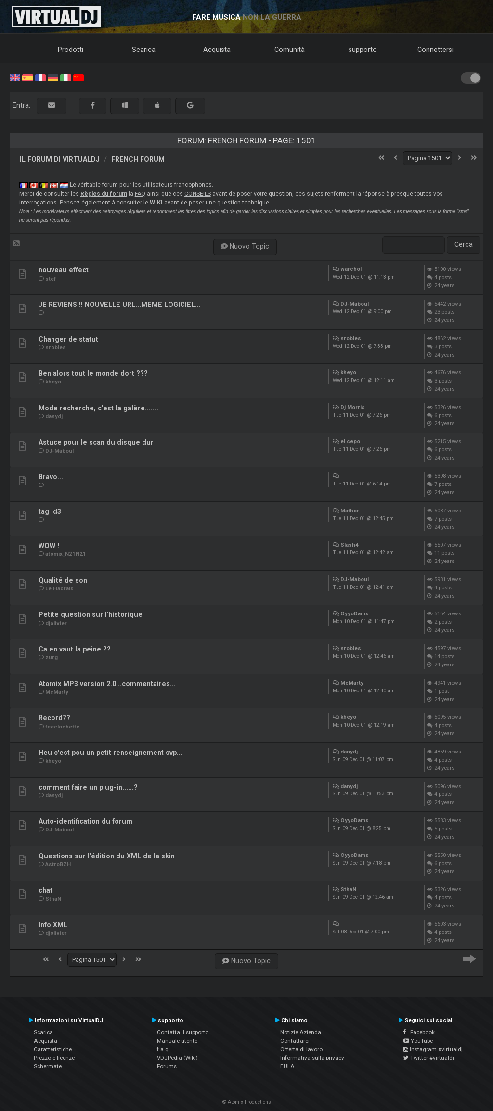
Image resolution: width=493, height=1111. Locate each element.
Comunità (289, 49)
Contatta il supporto (182, 1032)
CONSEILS (197, 194)
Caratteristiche (53, 1049)
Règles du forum (103, 194)
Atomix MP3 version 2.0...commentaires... (107, 684)
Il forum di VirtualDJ (60, 159)
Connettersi (435, 49)
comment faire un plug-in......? (88, 787)
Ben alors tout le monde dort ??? (93, 373)
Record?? (54, 718)
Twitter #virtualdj (428, 1057)
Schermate (48, 1066)
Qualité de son (63, 580)
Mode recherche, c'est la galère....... (98, 408)
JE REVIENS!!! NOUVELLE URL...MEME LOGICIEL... (120, 304)
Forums (167, 1066)
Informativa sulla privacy (312, 1057)
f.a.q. (163, 1049)
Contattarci (295, 1040)
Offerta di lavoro (301, 1049)
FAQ (140, 194)
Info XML (53, 925)
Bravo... (51, 477)
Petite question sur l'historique (91, 614)
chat (45, 890)
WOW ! (49, 545)
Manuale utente (177, 1040)
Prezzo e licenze (54, 1057)
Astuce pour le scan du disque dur (96, 442)
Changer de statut (68, 339)
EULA (287, 1066)
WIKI (156, 202)
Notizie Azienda (300, 1032)
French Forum (138, 159)
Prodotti (70, 49)
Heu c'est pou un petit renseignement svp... (110, 752)
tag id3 (50, 511)
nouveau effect (64, 270)
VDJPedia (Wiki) (177, 1057)
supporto (363, 49)
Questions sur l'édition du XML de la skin (107, 856)
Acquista (217, 49)
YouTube (418, 1040)
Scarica (144, 49)
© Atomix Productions (246, 1102)
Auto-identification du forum (85, 821)
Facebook (419, 1032)
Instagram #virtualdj (433, 1049)
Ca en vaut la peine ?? (75, 649)
